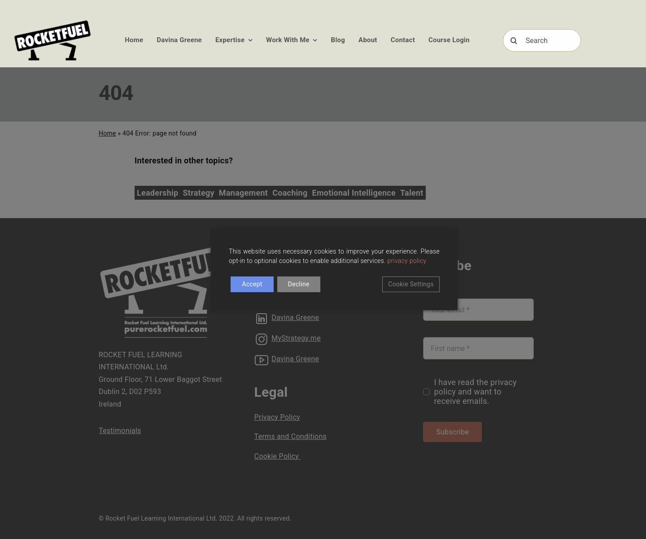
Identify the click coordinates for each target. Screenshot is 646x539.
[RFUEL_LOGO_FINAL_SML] (52, 21)
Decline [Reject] (299, 284)
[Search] (542, 40)
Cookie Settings (411, 284)
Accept (252, 284)
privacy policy (407, 260)
